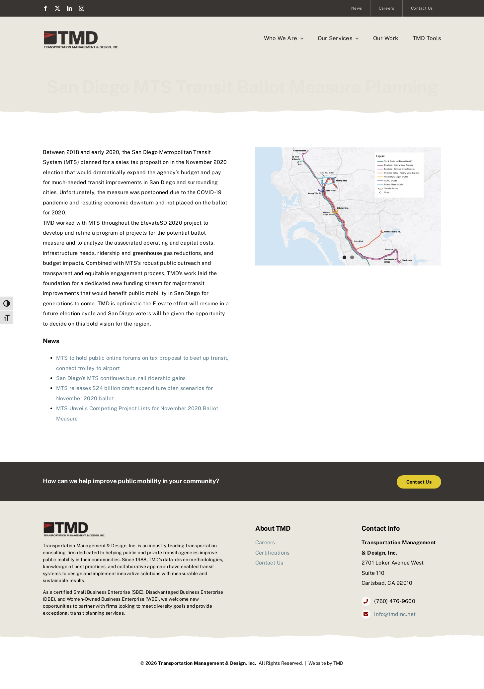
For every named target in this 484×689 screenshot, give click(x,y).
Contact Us (269, 563)
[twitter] (57, 8)
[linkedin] (69, 8)
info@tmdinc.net (395, 614)
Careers (265, 542)
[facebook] (45, 8)
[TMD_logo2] (81, 32)
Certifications (272, 553)
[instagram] (81, 8)
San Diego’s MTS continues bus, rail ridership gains (121, 378)
